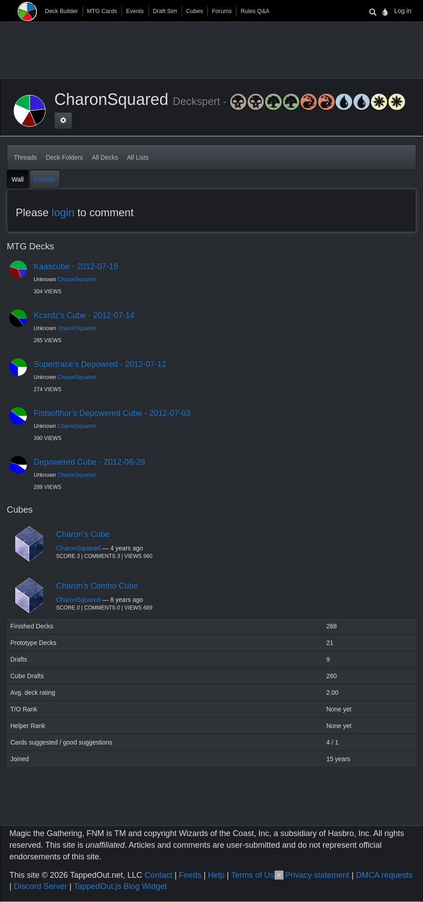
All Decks (105, 157)
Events (135, 11)
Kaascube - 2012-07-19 (76, 266)
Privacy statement (317, 875)
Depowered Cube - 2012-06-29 (89, 462)
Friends (45, 179)
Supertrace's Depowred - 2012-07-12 (100, 364)
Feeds (190, 875)
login (63, 212)
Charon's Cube (83, 534)
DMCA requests (384, 875)
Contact (158, 875)
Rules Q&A (254, 11)
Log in (402, 10)
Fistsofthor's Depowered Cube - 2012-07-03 (112, 413)
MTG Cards (102, 11)
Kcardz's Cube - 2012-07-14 (84, 315)
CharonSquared (76, 279)
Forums (221, 11)
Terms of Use (255, 875)
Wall (18, 179)
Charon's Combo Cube (97, 585)
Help (216, 875)
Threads (25, 157)
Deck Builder (61, 11)
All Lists (137, 157)
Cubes (194, 11)
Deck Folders (64, 157)
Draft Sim (165, 11)
